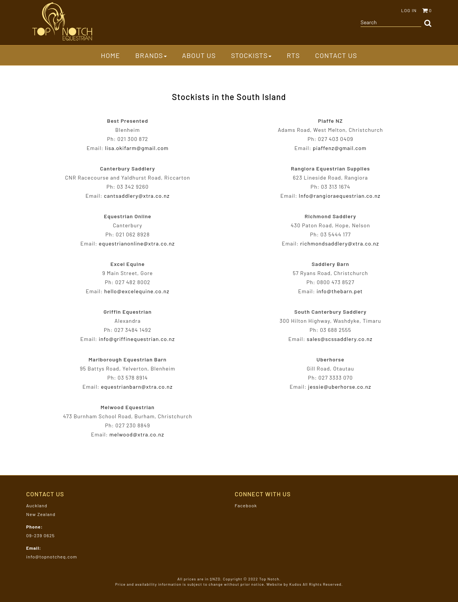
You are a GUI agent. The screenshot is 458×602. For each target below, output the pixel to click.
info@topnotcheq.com (51, 556)
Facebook (246, 505)
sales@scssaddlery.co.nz (340, 339)
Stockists (251, 55)
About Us (199, 55)
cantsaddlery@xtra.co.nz (136, 195)
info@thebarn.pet (340, 291)
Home (110, 55)
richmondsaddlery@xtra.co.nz (339, 243)
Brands (151, 55)
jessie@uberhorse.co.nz (339, 386)
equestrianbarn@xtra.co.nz (137, 386)
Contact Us (336, 55)
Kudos (295, 584)
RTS (293, 55)
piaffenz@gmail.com (340, 148)
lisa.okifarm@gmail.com (137, 148)
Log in (409, 10)
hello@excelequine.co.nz (136, 291)
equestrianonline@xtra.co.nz (137, 243)
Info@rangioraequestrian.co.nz (339, 195)
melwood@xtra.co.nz (137, 434)
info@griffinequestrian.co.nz (137, 339)
